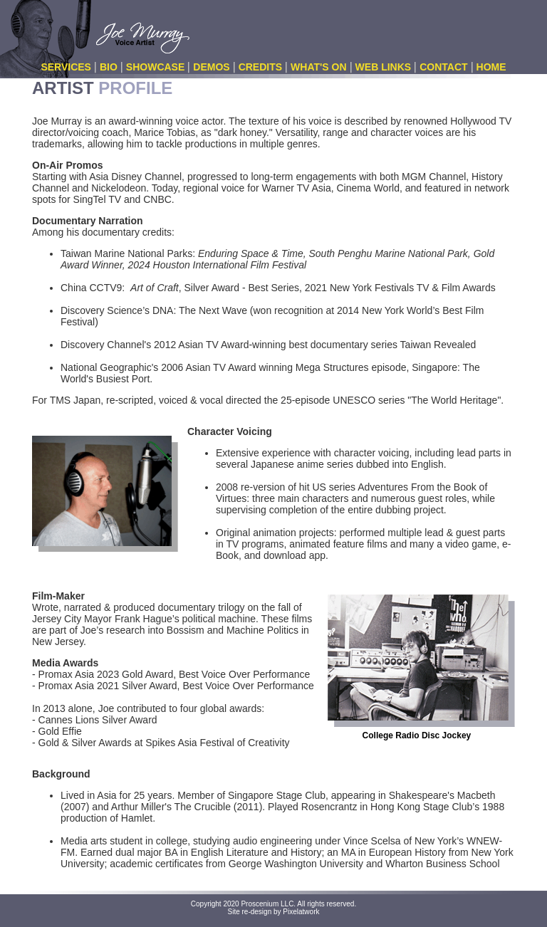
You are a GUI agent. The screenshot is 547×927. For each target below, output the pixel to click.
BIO (109, 67)
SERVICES (66, 67)
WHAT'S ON (319, 67)
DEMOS (211, 67)
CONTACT (443, 67)
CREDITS (260, 67)
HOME (491, 67)
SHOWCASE (155, 67)
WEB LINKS (383, 67)
